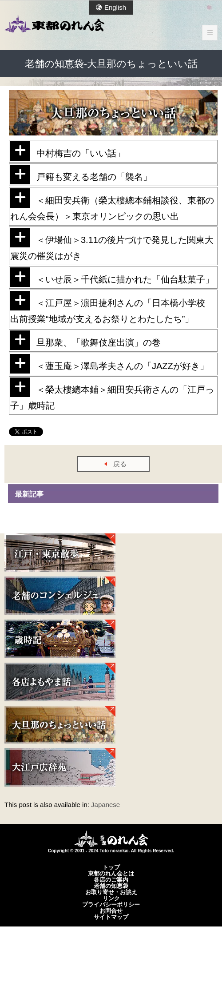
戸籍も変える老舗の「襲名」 (81, 174)
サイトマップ (111, 917)
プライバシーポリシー (111, 904)
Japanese (105, 804)
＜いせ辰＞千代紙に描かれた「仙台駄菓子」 (112, 277)
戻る (120, 464)
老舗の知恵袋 (111, 886)
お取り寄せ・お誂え (111, 892)
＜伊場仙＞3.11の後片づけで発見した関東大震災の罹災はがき (112, 244)
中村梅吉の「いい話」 (67, 151)
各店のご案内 (111, 879)
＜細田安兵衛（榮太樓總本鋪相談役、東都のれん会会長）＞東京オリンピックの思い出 (112, 204)
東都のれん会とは (111, 873)
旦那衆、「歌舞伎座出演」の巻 (85, 340)
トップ (111, 867)
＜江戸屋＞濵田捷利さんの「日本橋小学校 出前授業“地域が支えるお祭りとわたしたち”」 (112, 307)
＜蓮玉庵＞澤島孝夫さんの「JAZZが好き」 (109, 364)
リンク (111, 898)
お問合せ (111, 910)
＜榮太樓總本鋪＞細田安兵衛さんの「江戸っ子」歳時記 (112, 394)
